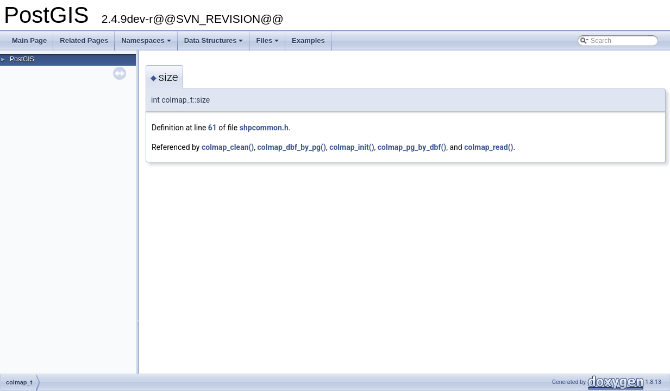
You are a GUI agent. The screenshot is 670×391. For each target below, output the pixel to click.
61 (212, 127)
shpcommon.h (264, 127)
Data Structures (214, 43)
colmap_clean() (228, 147)
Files (268, 43)
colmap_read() (488, 147)
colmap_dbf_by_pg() (292, 147)
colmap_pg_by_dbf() (412, 147)
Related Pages (84, 40)
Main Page (29, 40)
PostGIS (22, 59)
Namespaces (147, 43)
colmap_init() (351, 147)
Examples (308, 40)
